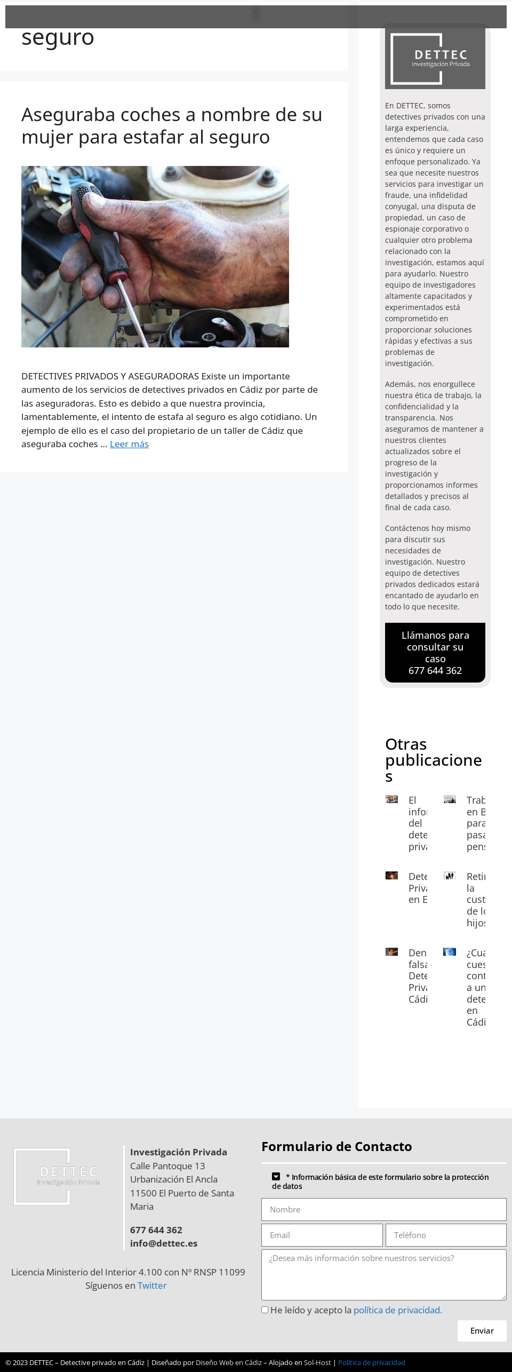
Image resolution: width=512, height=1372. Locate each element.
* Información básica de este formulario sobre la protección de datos (380, 1181)
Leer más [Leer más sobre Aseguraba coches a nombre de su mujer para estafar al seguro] (129, 444)
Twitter (154, 1285)
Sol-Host (317, 1362)
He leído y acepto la (356, 1310)
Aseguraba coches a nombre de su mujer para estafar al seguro (172, 125)
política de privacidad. (398, 1310)
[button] (256, 14)
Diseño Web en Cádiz (229, 1362)
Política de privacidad (371, 1362)
